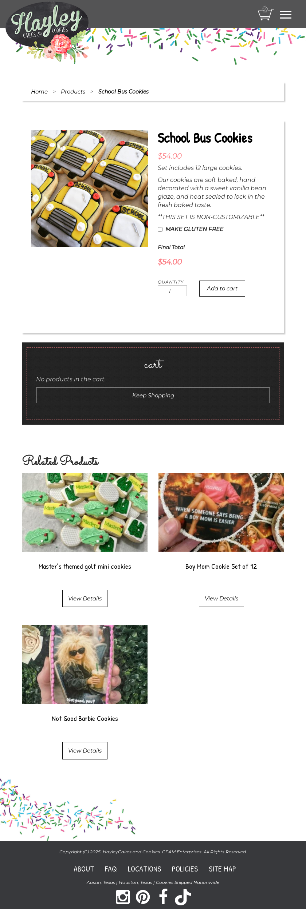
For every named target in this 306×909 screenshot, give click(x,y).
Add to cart (222, 288)
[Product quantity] (172, 290)
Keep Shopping (153, 395)
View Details (85, 598)
